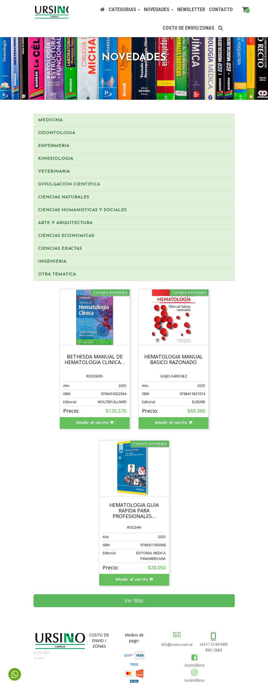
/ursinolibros (194, 665)
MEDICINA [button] (50, 120)
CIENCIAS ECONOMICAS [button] (66, 236)
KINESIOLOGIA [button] (55, 158)
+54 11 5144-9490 (214, 644)
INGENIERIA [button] (52, 261)
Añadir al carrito (94, 422)
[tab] (134, 120)
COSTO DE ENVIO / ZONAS (99, 640)
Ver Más (134, 600)
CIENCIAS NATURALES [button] (63, 197)
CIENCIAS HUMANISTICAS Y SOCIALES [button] (82, 210)
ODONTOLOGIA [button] (56, 133)
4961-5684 (213, 650)
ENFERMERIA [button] (53, 146)
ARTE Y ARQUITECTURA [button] (65, 223)
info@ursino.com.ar (177, 644)
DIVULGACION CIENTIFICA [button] (69, 184)
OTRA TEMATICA (57, 274)
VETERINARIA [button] (54, 171)
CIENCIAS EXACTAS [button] (60, 248)
